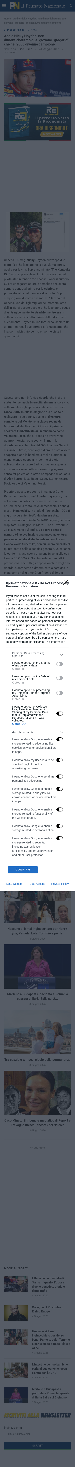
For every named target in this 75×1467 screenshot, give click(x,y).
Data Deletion (14, 883)
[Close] (67, 583)
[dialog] (37, 733)
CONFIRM (22, 869)
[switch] (59, 664)
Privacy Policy (60, 883)
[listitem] (37, 654)
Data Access (37, 883)
